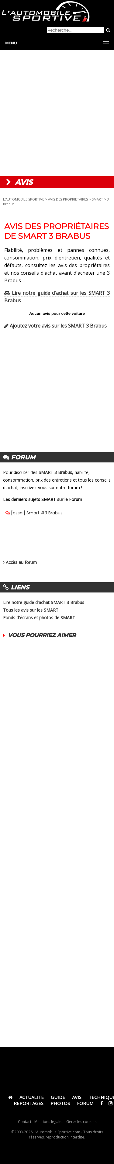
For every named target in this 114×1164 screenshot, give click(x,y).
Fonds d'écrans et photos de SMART (39, 617)
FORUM (85, 1103)
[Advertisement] (57, 113)
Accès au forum (21, 562)
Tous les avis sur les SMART (30, 610)
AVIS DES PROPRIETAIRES (68, 199)
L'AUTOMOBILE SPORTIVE (23, 199)
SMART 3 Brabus (55, 472)
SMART (97, 199)
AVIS (76, 1097)
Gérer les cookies (81, 1121)
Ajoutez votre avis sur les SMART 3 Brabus (55, 325)
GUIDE (58, 1097)
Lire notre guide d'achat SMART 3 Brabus (43, 602)
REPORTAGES (28, 1103)
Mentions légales (48, 1121)
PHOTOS (60, 1103)
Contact (24, 1121)
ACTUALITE (31, 1097)
